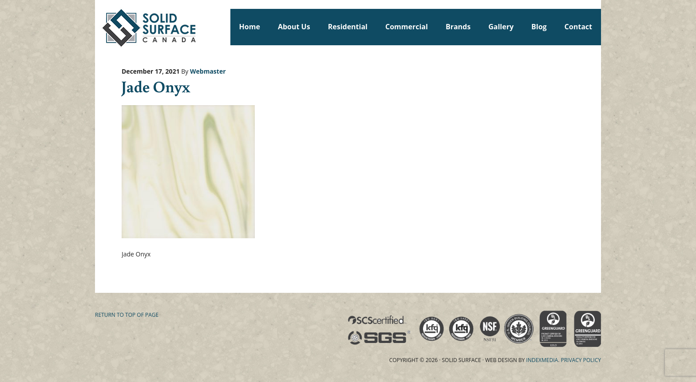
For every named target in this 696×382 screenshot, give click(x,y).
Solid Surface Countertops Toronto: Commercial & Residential (99, 26)
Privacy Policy (581, 360)
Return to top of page (126, 315)
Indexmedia (542, 360)
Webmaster (208, 71)
